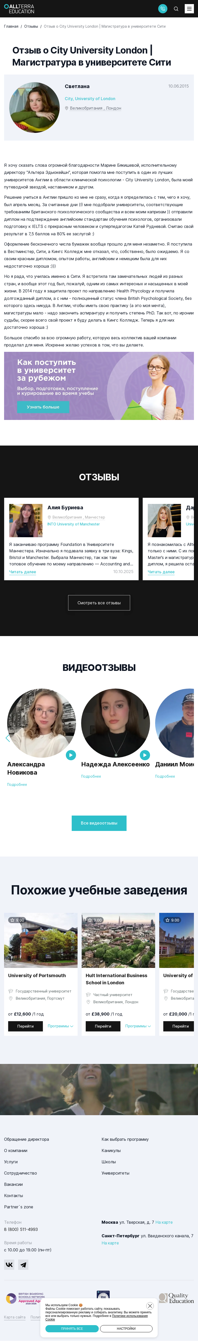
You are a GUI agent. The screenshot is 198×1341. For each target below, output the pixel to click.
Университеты (115, 1173)
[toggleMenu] (189, 8)
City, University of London (90, 98)
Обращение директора (26, 1139)
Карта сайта (15, 1317)
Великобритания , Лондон (95, 108)
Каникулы (111, 1150)
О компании (15, 1150)
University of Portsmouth (37, 975)
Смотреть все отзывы (99, 602)
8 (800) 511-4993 (21, 1229)
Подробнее (17, 784)
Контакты (13, 1195)
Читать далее (23, 571)
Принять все (72, 1329)
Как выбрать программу (125, 1139)
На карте (164, 1222)
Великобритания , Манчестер (79, 517)
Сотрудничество (20, 1173)
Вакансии (13, 1184)
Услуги (11, 1162)
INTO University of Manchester (74, 524)
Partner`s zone (18, 1207)
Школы (109, 1162)
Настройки (126, 1329)
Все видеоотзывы (99, 823)
